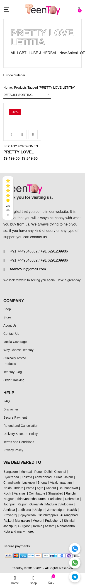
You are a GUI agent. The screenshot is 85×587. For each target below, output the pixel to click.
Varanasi (20, 493)
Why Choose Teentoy (18, 350)
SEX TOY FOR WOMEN (20, 146)
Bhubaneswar (68, 488)
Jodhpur (9, 504)
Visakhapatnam (61, 482)
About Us (10, 325)
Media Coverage (15, 342)
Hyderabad (11, 477)
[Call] (74, 548)
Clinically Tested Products (14, 360)
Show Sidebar (14, 75)
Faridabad (55, 499)
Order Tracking (13, 380)
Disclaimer (10, 409)
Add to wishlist (33, 134)
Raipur (22, 504)
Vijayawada (27, 515)
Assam (49, 526)
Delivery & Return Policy (20, 434)
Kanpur (51, 488)
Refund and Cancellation (20, 425)
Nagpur (8, 499)
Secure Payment (15, 417)
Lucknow (28, 482)
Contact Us (11, 333)
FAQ (6, 401)
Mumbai (26, 471)
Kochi (7, 493)
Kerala (37, 526)
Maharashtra (66, 526)
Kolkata (27, 477)
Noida (7, 488)
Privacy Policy (13, 450)
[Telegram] (74, 576)
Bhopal (43, 482)
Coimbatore (37, 493)
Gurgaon (24, 526)
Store (7, 317)
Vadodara (66, 504)
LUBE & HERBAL (43, 53)
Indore (18, 488)
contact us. (39, 237)
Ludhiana (24, 510)
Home (7, 87)
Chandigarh (11, 482)
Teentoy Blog (12, 372)
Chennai (60, 471)
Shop (7, 309)
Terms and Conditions (18, 442)
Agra (39, 488)
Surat (58, 477)
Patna (30, 488)
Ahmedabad (43, 477)
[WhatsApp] (74, 562)
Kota (6, 531)
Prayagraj (10, 515)
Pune (38, 471)
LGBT (22, 53)
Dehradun (72, 499)
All (13, 53)
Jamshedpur (56, 510)
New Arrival (68, 53)
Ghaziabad (55, 493)
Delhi (48, 471)
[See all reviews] (8, 198)
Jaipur (68, 477)
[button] (80, 9)
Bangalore (10, 471)
